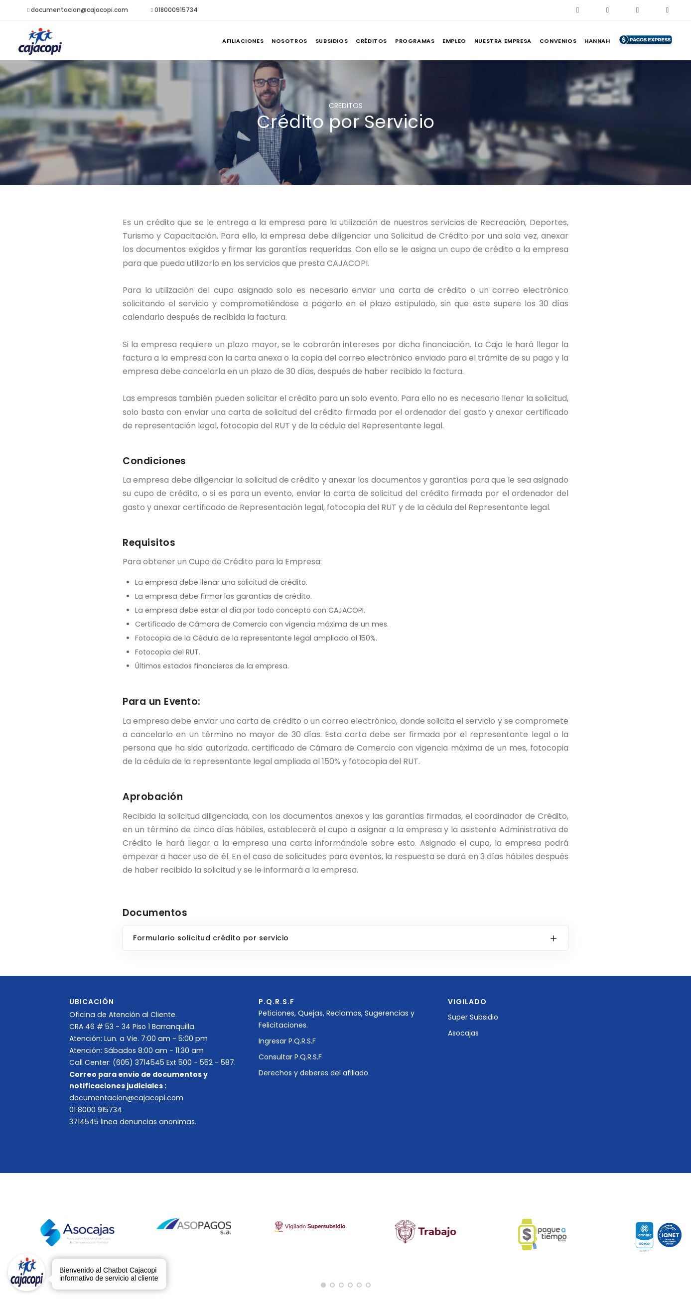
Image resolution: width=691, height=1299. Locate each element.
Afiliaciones (177, 41)
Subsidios (280, 41)
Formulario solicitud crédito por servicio (211, 938)
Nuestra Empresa (479, 41)
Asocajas (463, 1033)
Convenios (541, 41)
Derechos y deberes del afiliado (313, 1073)
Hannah (587, 41)
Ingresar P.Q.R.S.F (287, 1041)
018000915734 (173, 9)
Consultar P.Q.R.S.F (290, 1057)
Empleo (423, 41)
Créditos (326, 41)
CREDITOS (346, 106)
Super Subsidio (473, 1017)
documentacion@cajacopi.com (77, 9)
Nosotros (231, 41)
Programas (377, 41)
